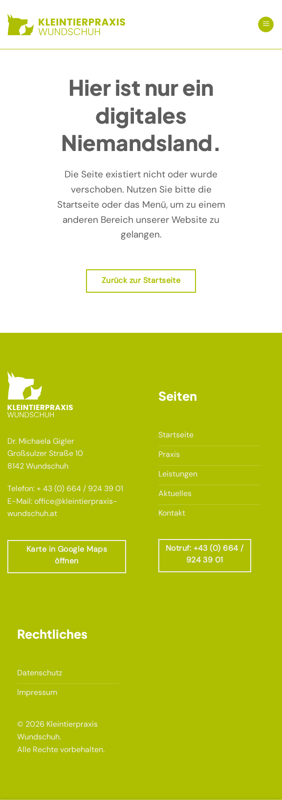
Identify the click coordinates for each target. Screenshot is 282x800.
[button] (266, 25)
